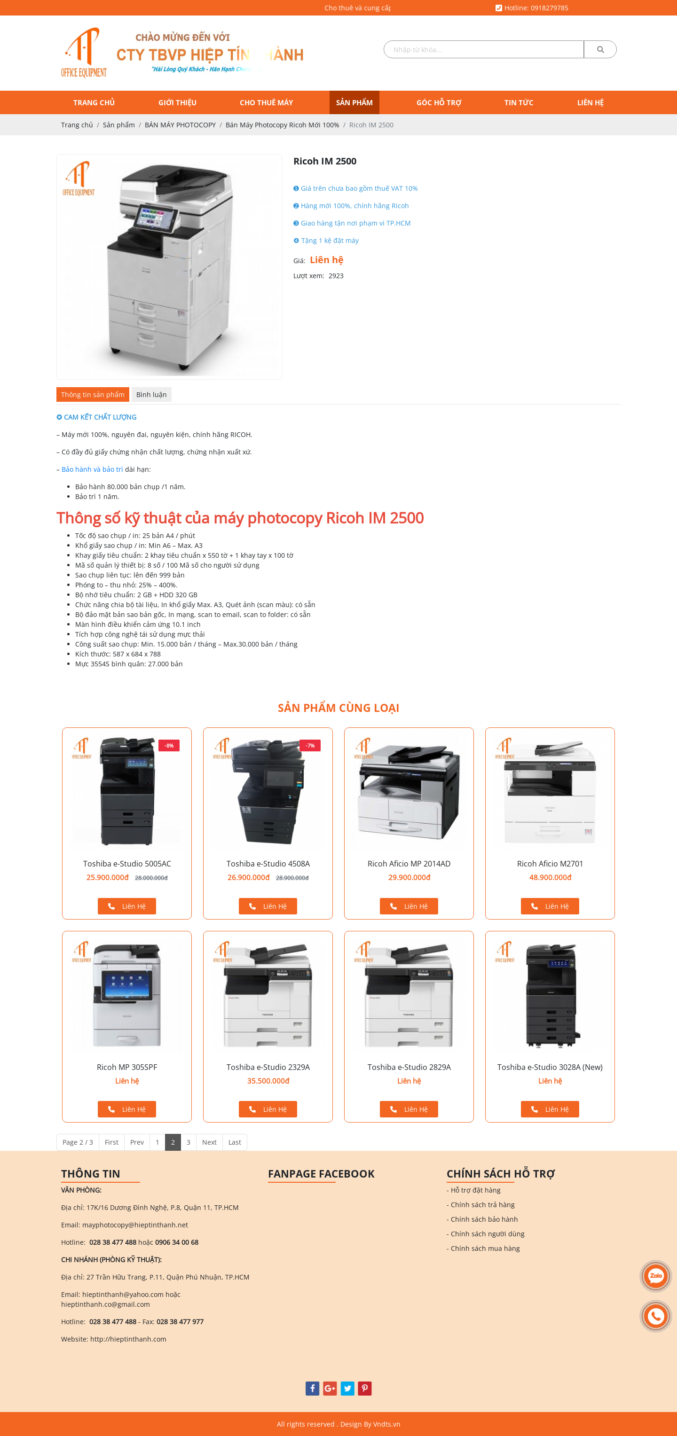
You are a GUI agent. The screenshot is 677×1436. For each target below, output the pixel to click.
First (111, 1142)
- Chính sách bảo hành (482, 1219)
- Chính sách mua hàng (483, 1248)
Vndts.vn (387, 1424)
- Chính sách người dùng (486, 1233)
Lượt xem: (308, 275)
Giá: (299, 260)
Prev (137, 1142)
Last (234, 1142)
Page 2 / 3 (78, 1142)
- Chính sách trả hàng (481, 1204)
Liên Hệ (127, 906)
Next (209, 1142)
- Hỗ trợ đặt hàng (474, 1190)
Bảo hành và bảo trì (92, 469)
